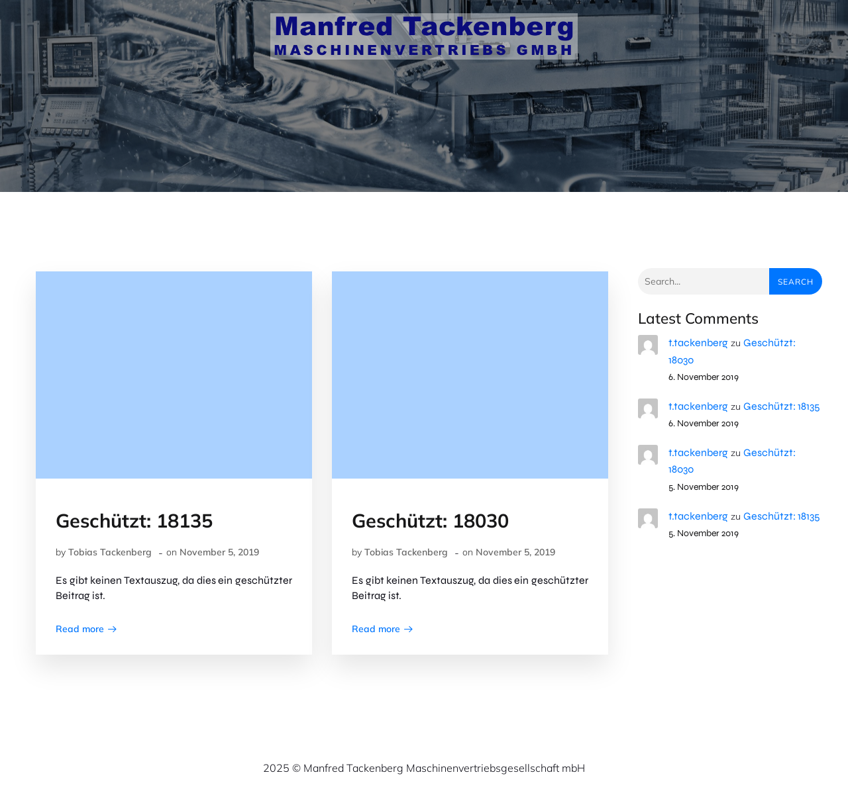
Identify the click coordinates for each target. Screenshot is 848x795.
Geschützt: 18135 (781, 406)
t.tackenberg (698, 342)
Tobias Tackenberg (110, 552)
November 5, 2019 (219, 552)
